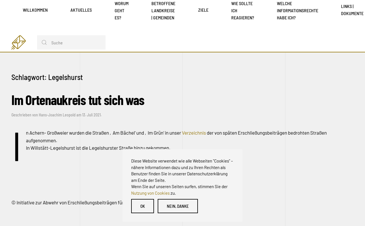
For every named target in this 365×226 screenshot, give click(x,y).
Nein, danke (178, 206)
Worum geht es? (122, 10)
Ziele (203, 10)
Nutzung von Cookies (150, 193)
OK (142, 206)
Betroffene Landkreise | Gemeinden (163, 10)
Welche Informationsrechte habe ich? (297, 10)
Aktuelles (81, 10)
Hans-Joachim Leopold (57, 114)
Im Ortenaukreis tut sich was (77, 99)
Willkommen (35, 10)
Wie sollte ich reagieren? (242, 10)
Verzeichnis (194, 132)
